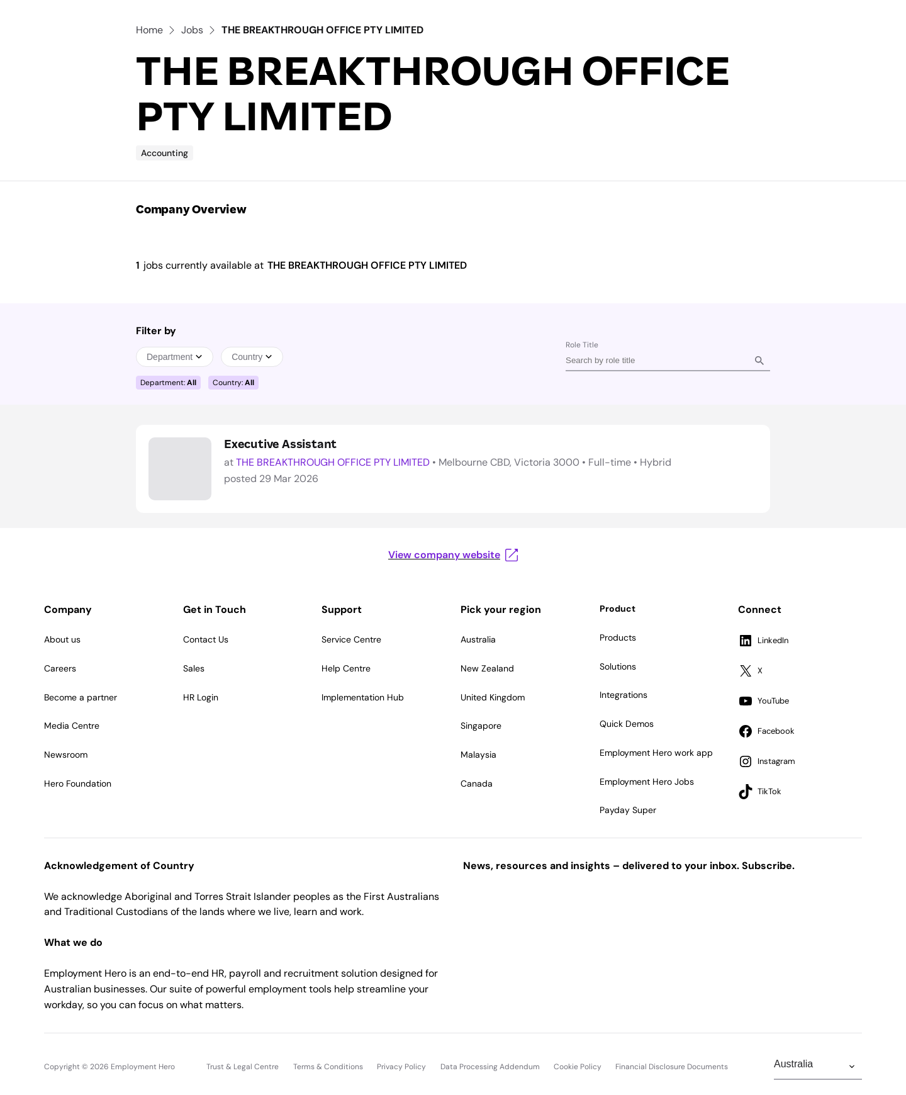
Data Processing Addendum (490, 1067)
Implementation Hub (363, 697)
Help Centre (346, 668)
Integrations (623, 694)
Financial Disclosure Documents (671, 1067)
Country (252, 357)
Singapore (481, 725)
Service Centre (351, 639)
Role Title (582, 345)
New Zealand (487, 668)
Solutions (618, 666)
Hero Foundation (77, 783)
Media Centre (71, 725)
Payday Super (628, 810)
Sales (193, 668)
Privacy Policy (401, 1067)
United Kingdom (493, 697)
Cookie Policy (577, 1067)
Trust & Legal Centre (242, 1067)
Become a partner (80, 697)
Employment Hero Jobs (647, 781)
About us (62, 639)
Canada (477, 783)
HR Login (200, 697)
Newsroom (65, 754)
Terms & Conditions (328, 1067)
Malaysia (478, 754)
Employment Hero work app (656, 752)
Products (618, 637)
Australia (478, 639)
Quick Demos (627, 723)
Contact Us (205, 639)
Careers (60, 668)
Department (175, 357)
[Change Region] (818, 1066)
